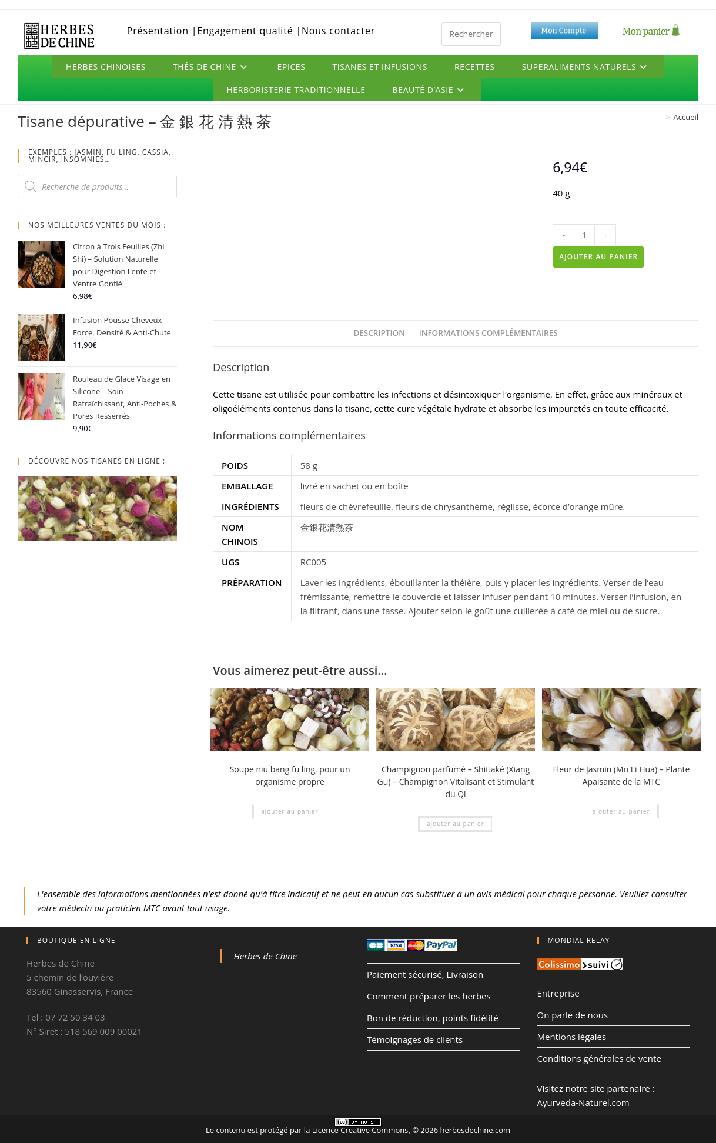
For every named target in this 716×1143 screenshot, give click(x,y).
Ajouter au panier (598, 257)
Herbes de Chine (265, 956)
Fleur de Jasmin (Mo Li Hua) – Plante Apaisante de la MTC (621, 775)
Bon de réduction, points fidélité (432, 1018)
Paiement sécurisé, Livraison (425, 974)
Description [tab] (378, 333)
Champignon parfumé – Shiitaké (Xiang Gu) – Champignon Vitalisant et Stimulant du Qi (455, 781)
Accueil (685, 117)
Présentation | (162, 31)
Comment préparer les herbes (429, 996)
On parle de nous (572, 1015)
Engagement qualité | (249, 31)
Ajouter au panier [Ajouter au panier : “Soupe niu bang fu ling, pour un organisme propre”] (290, 811)
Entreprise (558, 993)
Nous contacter (338, 31)
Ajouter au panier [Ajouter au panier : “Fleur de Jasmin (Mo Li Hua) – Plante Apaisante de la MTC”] (621, 811)
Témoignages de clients (415, 1039)
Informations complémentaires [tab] (488, 333)
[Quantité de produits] (584, 234)
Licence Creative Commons (360, 1130)
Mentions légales (572, 1036)
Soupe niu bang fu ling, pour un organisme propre (290, 775)
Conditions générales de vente (599, 1058)
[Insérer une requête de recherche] (471, 34)
